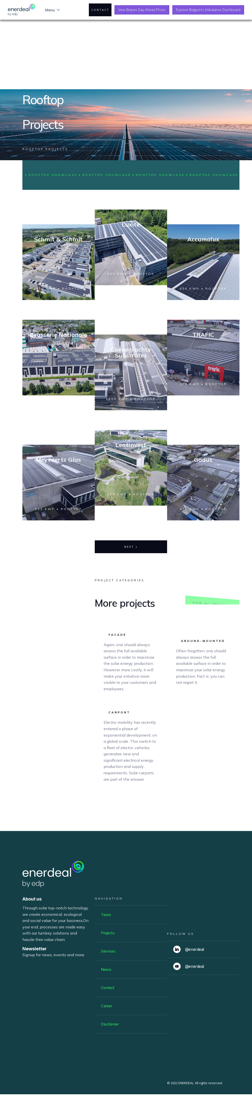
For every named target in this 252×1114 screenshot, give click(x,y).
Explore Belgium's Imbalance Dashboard (208, 9)
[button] (53, 9)
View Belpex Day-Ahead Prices (142, 9)
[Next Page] (131, 546)
